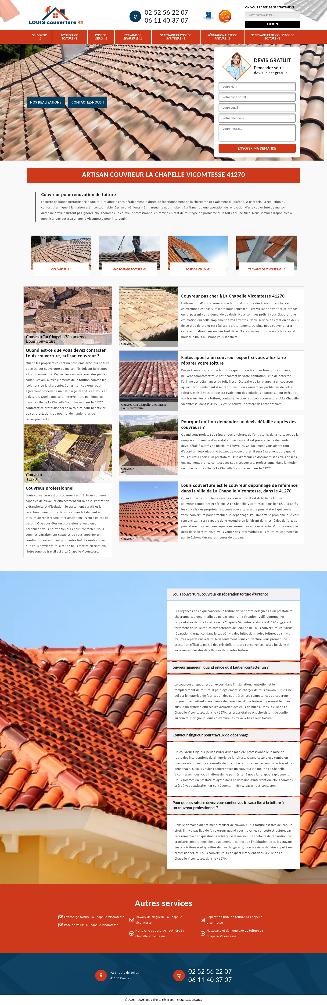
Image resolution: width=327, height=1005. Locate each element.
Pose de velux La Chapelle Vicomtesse (91, 925)
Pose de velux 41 (100, 36)
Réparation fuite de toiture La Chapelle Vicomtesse (234, 920)
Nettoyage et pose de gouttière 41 (175, 36)
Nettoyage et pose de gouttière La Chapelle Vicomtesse (159, 933)
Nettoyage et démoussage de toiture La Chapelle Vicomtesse (235, 933)
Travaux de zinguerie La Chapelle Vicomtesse (158, 920)
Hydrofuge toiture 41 (69, 36)
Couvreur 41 (39, 36)
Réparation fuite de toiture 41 (222, 36)
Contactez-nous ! (88, 102)
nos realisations (46, 102)
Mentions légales (189, 999)
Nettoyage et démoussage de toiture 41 (272, 36)
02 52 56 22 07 (166, 12)
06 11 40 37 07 (166, 20)
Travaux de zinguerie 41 (133, 36)
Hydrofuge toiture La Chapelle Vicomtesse (94, 917)
